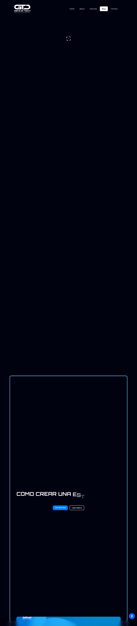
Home (72, 9)
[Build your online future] (60, 507)
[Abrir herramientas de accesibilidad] (132, 616)
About (82, 9)
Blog (104, 9)
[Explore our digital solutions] (76, 507)
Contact (114, 9)
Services (93, 9)
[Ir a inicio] (22, 8)
